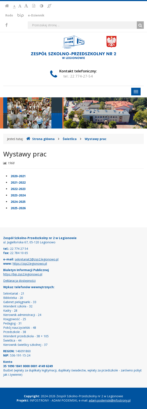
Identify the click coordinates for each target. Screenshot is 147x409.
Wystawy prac (95, 139)
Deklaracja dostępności (19, 281)
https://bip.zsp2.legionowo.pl (22, 274)
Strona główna (40, 139)
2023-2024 (18, 195)
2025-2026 (18, 208)
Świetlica (70, 139)
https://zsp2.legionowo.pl (30, 263)
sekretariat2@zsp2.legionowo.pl (36, 259)
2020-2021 (18, 176)
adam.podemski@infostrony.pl (110, 400)
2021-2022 (18, 182)
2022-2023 (18, 189)
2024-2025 (18, 202)
